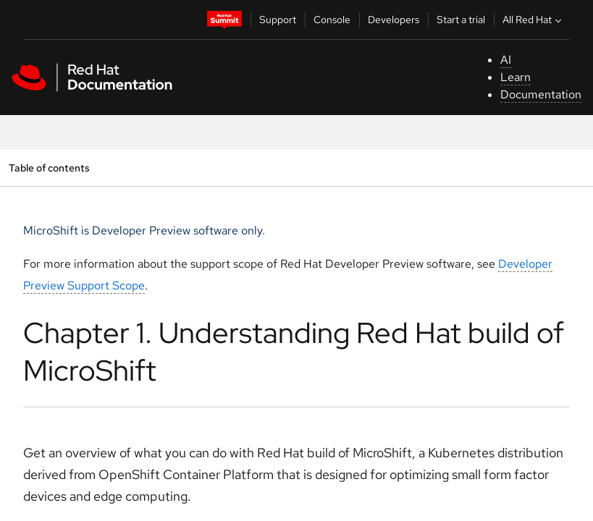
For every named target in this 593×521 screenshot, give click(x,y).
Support (277, 19)
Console (332, 19)
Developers (393, 19)
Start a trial (461, 19)
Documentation (540, 94)
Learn (515, 77)
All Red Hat (533, 19)
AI (505, 59)
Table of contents (49, 167)
